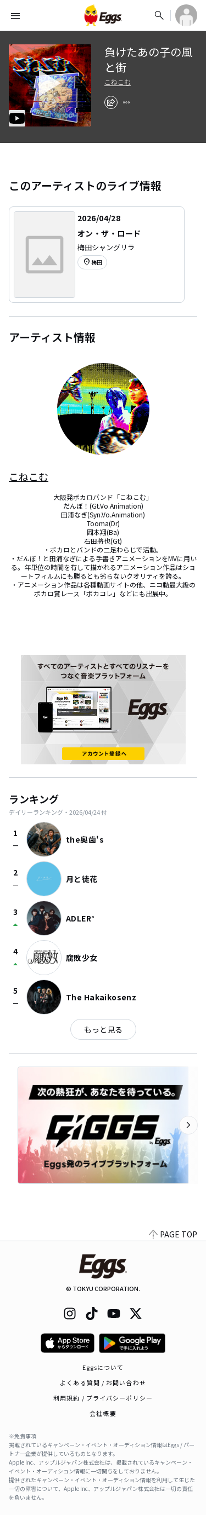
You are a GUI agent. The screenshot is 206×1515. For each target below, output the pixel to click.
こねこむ (117, 82)
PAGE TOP (173, 1234)
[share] (111, 102)
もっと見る (103, 1029)
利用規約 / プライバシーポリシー (103, 1397)
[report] (126, 102)
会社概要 (103, 1413)
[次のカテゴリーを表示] (188, 1125)
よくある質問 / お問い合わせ (103, 1382)
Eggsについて (103, 1367)
